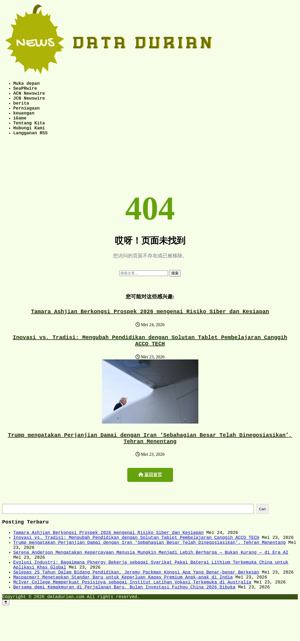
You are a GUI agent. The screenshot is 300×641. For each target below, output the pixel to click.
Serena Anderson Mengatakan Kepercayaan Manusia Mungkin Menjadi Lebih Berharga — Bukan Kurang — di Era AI (150, 577)
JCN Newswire (29, 102)
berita (21, 108)
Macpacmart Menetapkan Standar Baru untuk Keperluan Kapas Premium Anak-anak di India (123, 607)
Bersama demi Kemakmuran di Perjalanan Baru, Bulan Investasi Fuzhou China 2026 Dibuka (124, 620)
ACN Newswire (29, 96)
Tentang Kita (29, 133)
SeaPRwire (25, 90)
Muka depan (26, 84)
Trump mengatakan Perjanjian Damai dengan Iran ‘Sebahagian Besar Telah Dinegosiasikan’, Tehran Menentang (150, 455)
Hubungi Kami (29, 139)
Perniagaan (26, 114)
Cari (262, 527)
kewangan (23, 121)
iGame (19, 127)
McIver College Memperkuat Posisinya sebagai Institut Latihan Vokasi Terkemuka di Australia (132, 613)
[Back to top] (5, 636)
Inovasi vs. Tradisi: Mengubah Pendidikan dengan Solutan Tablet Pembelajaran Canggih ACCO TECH (150, 355)
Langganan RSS (30, 145)
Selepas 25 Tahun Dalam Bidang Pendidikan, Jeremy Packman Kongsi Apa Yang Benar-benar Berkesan (136, 601)
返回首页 (150, 492)
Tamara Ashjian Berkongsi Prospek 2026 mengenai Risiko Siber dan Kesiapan (150, 324)
